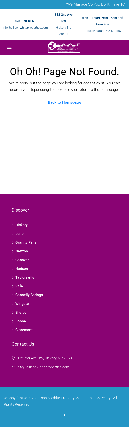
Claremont (24, 330)
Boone (20, 321)
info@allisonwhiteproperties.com (25, 27)
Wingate (22, 303)
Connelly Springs (29, 295)
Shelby (20, 312)
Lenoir (20, 234)
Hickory (21, 225)
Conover (22, 260)
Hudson (21, 268)
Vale (19, 286)
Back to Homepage (64, 102)
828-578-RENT (25, 21)
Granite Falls (25, 242)
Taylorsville (24, 277)
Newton (21, 251)
